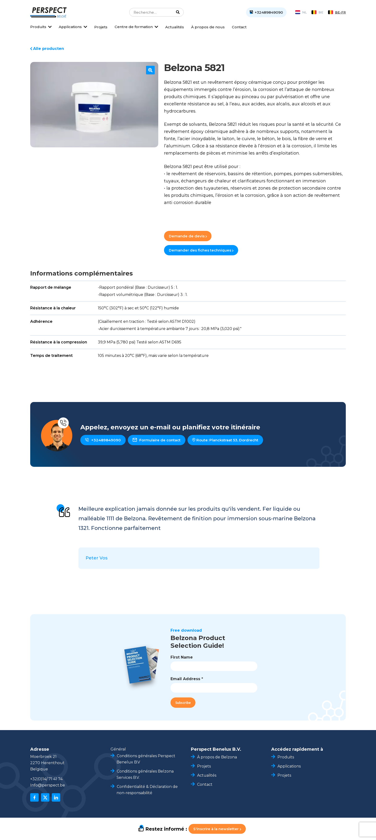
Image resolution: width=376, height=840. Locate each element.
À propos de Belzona (217, 757)
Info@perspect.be (47, 785)
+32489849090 (103, 440)
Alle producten (48, 48)
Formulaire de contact (157, 440)
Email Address (186, 679)
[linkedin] (56, 797)
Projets (100, 27)
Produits (38, 26)
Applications (70, 26)
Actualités (174, 27)
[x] (45, 797)
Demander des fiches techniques (201, 250)
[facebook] (34, 797)
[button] (150, 70)
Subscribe (183, 702)
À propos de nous (208, 27)
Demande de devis (188, 236)
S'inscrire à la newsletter (217, 829)
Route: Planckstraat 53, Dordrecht (225, 440)
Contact (239, 27)
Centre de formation (134, 26)
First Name (181, 657)
